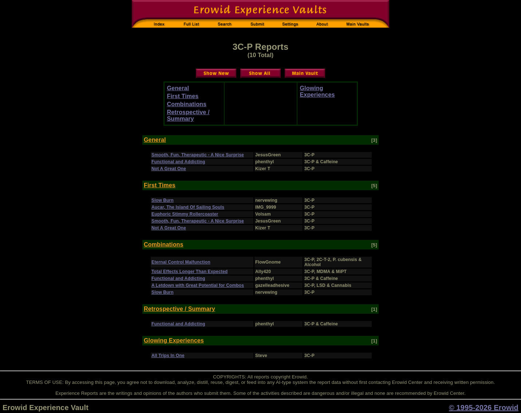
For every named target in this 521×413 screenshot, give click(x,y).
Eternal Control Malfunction (180, 262)
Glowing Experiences (317, 91)
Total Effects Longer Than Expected (189, 271)
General (178, 88)
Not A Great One (168, 168)
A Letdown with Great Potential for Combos (197, 285)
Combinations (187, 104)
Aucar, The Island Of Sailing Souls (187, 207)
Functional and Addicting (178, 161)
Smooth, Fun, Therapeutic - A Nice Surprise (197, 154)
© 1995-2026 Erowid (483, 408)
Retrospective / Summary (188, 115)
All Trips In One (168, 355)
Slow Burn (162, 200)
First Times (183, 96)
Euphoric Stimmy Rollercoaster (184, 214)
